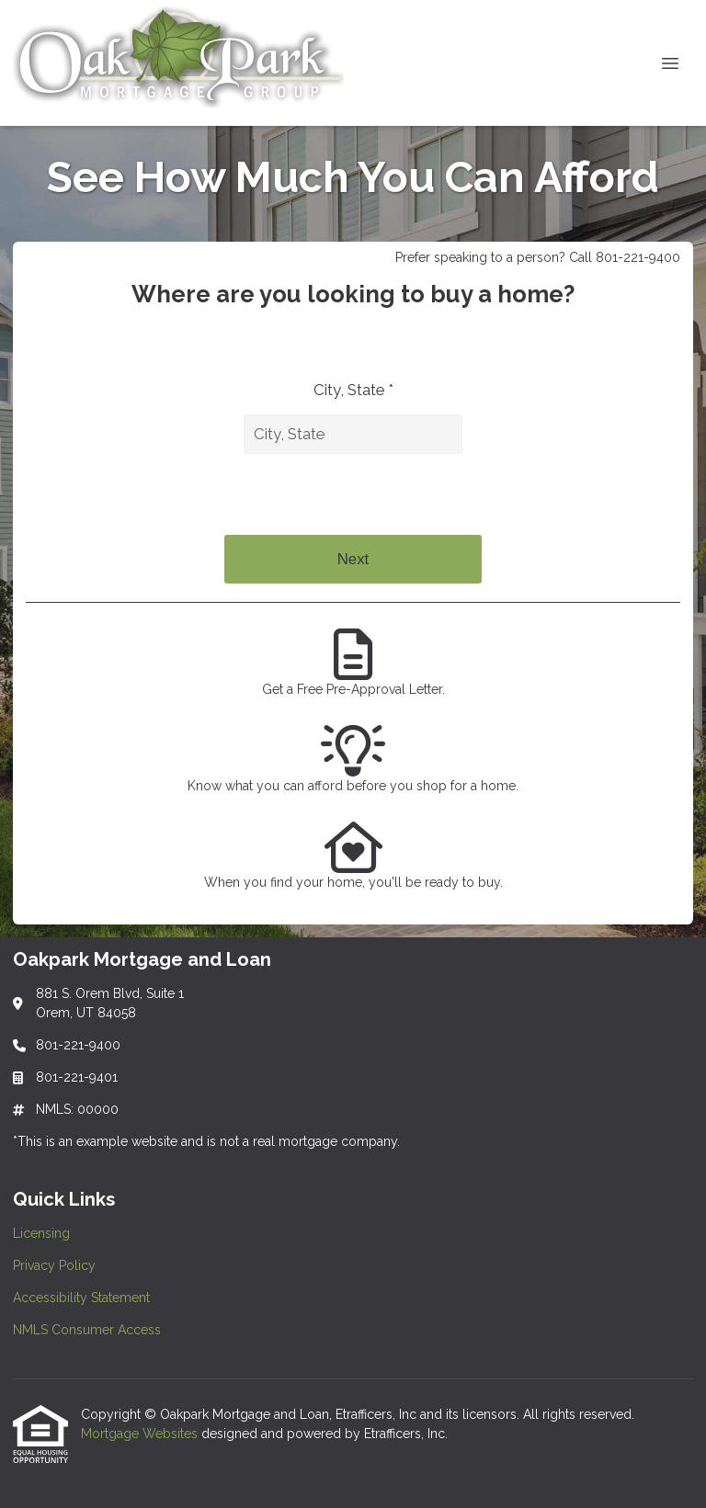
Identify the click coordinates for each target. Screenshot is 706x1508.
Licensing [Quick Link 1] (41, 1233)
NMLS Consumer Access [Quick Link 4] (87, 1329)
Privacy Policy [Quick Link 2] (54, 1265)
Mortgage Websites (141, 1433)
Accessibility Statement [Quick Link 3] (81, 1297)
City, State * (353, 389)
